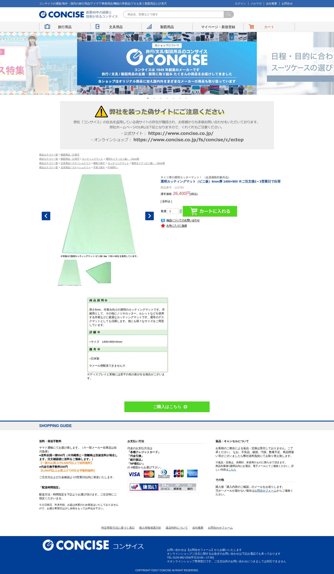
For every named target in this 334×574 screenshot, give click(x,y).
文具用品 (116, 27)
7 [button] (186, 98)
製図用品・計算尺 (70, 154)
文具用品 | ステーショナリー (76, 163)
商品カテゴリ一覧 (48, 154)
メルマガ (256, 3)
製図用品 (167, 27)
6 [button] (180, 98)
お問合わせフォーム (220, 527)
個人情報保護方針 (150, 527)
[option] (167, 63)
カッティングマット (92, 159)
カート (269, 27)
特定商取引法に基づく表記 (118, 527)
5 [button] (173, 98)
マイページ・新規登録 (218, 27)
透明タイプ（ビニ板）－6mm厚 (122, 159)
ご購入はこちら (167, 406)
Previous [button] (46, 216)
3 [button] (160, 98)
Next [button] (149, 216)
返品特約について (177, 527)
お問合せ (287, 3)
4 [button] (167, 98)
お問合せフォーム (265, 490)
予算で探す (99, 167)
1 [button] (148, 98)
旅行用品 (65, 27)
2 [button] (154, 98)
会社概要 (271, 3)
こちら (232, 469)
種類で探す (99, 163)
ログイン (240, 3)
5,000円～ (113, 167)
